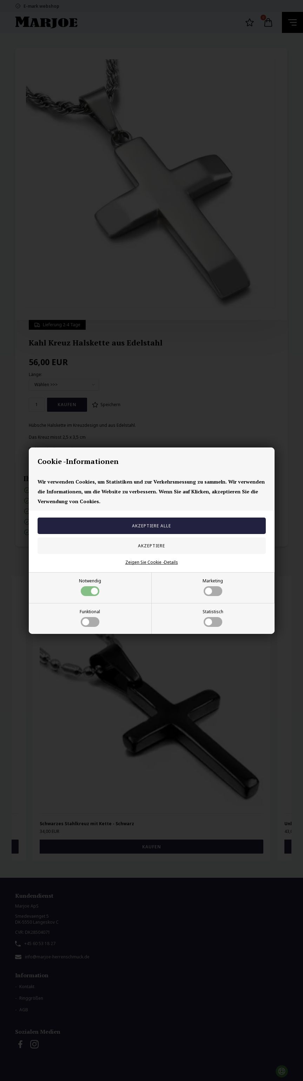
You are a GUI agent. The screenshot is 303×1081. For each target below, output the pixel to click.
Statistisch (213, 618)
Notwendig (90, 587)
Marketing (213, 587)
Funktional (90, 618)
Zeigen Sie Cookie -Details (151, 562)
